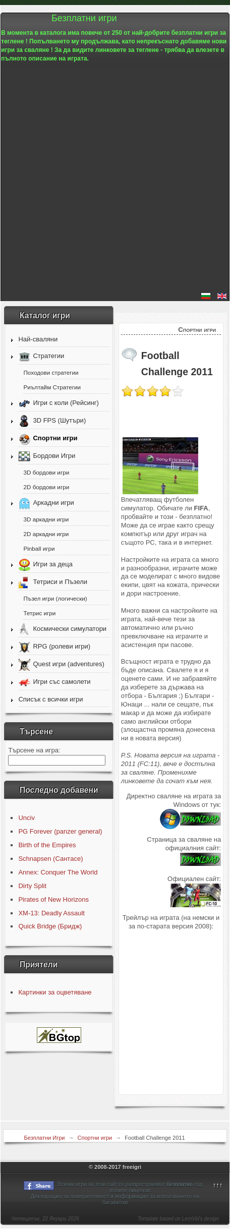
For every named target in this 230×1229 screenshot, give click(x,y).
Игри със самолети (61, 682)
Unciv (26, 818)
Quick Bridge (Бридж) (50, 926)
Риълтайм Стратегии (52, 387)
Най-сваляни (38, 339)
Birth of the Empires (47, 845)
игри (81, 1184)
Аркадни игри (53, 503)
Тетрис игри (39, 613)
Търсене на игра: (34, 750)
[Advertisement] (115, 178)
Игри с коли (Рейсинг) (65, 403)
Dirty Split (32, 886)
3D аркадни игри (46, 519)
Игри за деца (52, 564)
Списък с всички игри (50, 699)
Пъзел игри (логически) (55, 598)
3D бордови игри (46, 472)
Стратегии (48, 356)
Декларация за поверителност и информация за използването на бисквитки (115, 1199)
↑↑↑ (218, 1185)
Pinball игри (38, 548)
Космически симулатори (69, 629)
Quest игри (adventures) (68, 664)
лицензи (139, 1190)
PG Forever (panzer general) (60, 831)
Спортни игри (55, 438)
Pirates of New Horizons (53, 899)
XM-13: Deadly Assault (51, 913)
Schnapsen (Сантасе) (50, 858)
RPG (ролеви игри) (61, 647)
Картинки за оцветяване (54, 992)
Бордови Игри (54, 456)
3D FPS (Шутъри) (59, 421)
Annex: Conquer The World (57, 872)
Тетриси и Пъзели (60, 582)
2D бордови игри (46, 487)
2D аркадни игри (46, 534)
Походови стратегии (50, 372)
